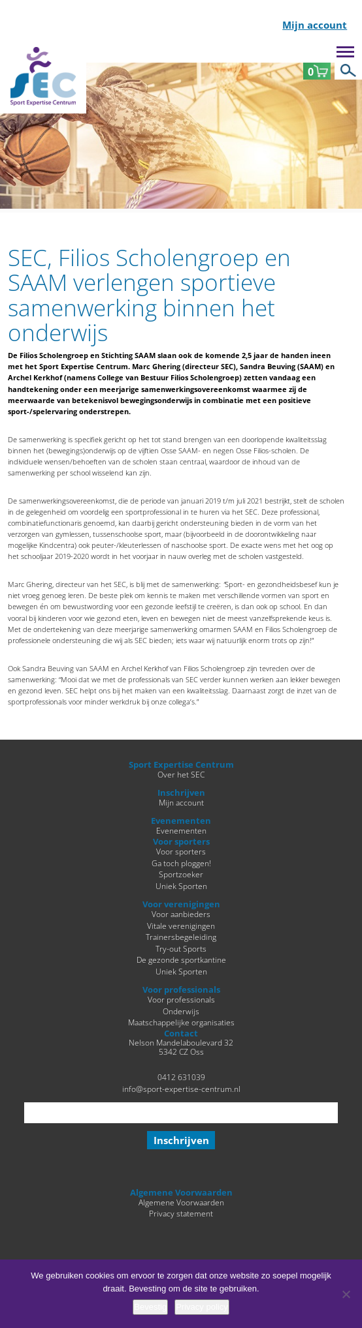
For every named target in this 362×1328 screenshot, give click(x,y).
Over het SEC (181, 774)
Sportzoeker (181, 874)
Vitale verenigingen (181, 925)
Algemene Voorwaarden (181, 1202)
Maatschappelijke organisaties (181, 1022)
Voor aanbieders (181, 914)
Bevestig (150, 1307)
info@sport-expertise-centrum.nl (181, 1088)
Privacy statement (181, 1213)
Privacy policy (201, 1307)
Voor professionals (181, 999)
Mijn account (314, 26)
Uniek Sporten (181, 886)
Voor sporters (181, 851)
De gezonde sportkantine (181, 959)
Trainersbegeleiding (181, 936)
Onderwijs (181, 1011)
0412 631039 (181, 1077)
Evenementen (181, 830)
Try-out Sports (181, 948)
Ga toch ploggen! (181, 863)
